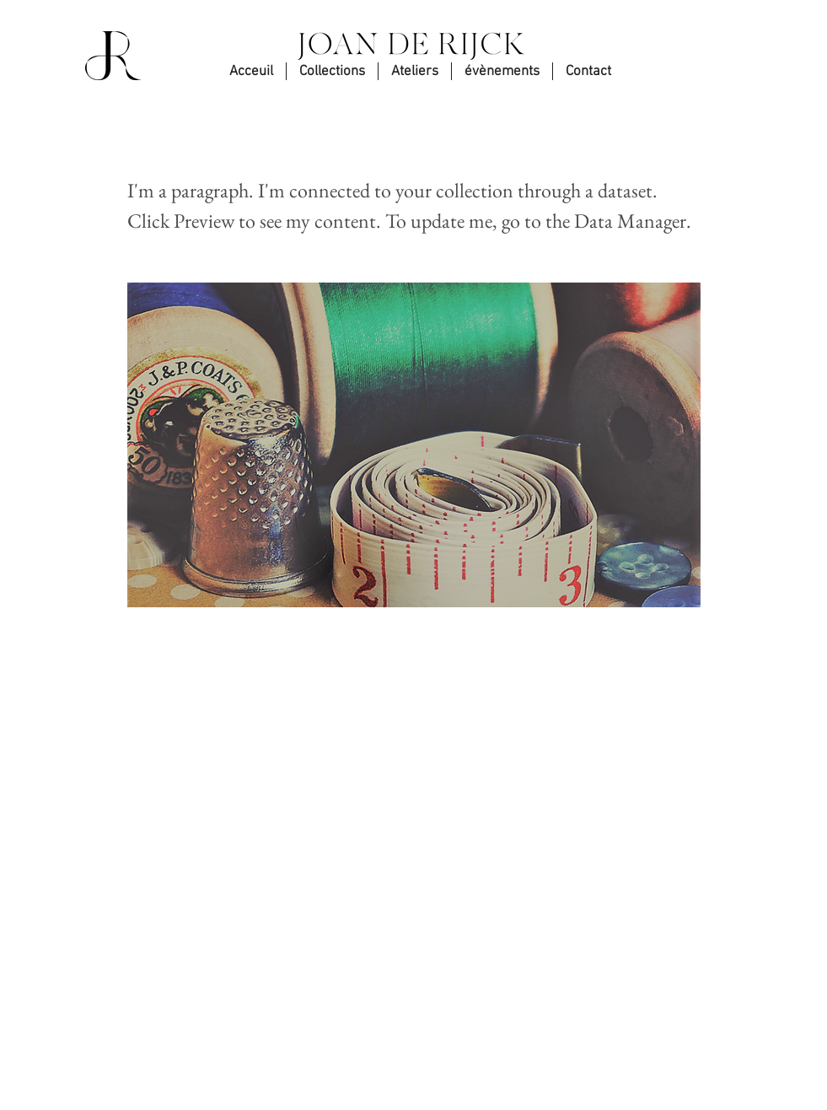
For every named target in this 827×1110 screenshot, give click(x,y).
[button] (588, 71)
